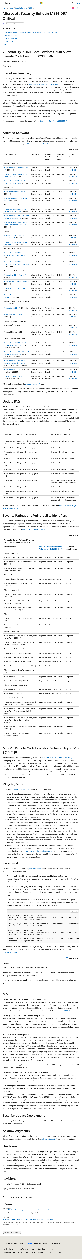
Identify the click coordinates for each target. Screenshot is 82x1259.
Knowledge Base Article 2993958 (52, 121)
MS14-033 (72, 170)
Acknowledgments (48, 1139)
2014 (31, 8)
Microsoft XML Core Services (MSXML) (44, 84)
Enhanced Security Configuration (37, 851)
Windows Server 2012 (11, 308)
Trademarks (41, 1252)
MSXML (66, 1011)
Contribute (41, 1249)
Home (11, 8)
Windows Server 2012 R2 (12, 314)
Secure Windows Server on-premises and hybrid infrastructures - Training (28, 1210)
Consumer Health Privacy (13, 1252)
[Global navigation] (2, 3)
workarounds (34, 868)
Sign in (78, 3)
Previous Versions (22, 1249)
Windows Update (31, 384)
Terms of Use (30, 1252)
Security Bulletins (21, 8)
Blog (32, 1249)
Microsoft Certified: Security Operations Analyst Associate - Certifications (28, 1219)
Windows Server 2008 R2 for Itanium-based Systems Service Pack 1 (16, 264)
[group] (43, 928)
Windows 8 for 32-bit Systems (14, 275)
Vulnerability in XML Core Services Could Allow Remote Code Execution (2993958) (32, 32)
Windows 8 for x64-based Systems (15, 282)
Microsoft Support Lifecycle (38, 144)
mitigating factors (20, 789)
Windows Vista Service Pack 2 (14, 192)
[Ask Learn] (73, 8)
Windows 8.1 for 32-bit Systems (14, 288)
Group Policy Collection (12, 952)
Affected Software (10, 38)
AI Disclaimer (8, 1249)
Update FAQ (8, 41)
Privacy (50, 1249)
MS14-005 (72, 194)
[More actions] (77, 8)
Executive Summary (11, 35)
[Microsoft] (41, 3)
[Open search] (72, 3)
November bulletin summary (33, 529)
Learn (4, 8)
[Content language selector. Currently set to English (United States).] (14, 1243)
